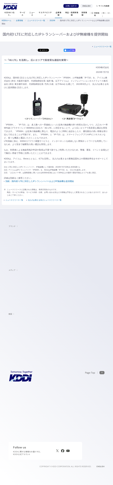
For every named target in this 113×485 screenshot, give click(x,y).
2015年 (52, 20)
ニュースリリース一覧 (36, 20)
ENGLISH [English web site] (100, 466)
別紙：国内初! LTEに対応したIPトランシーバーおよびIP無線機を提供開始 (39, 181)
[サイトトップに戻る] (10, 6)
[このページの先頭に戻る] (94, 372)
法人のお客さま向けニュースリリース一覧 (45, 200)
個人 (104, 13)
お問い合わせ (71, 6)
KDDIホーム (6, 20)
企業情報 (19, 20)
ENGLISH (86, 6)
